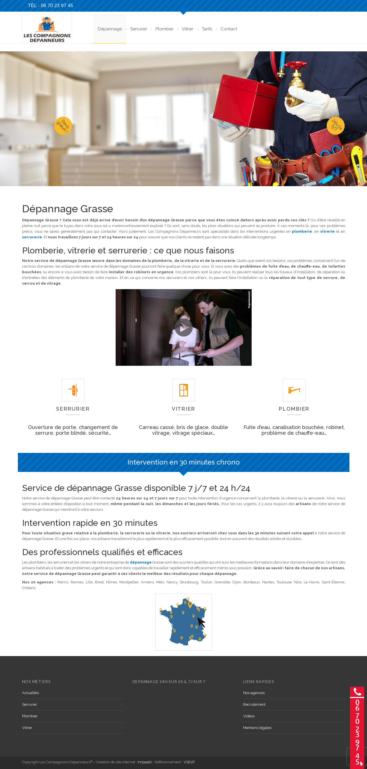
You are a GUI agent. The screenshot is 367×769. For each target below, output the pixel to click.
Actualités (30, 693)
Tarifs (207, 28)
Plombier (164, 28)
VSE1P (189, 762)
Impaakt (145, 762)
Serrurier (138, 28)
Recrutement (254, 704)
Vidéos (248, 716)
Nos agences (254, 693)
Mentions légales (257, 728)
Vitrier (187, 28)
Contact (228, 28)
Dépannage (110, 28)
